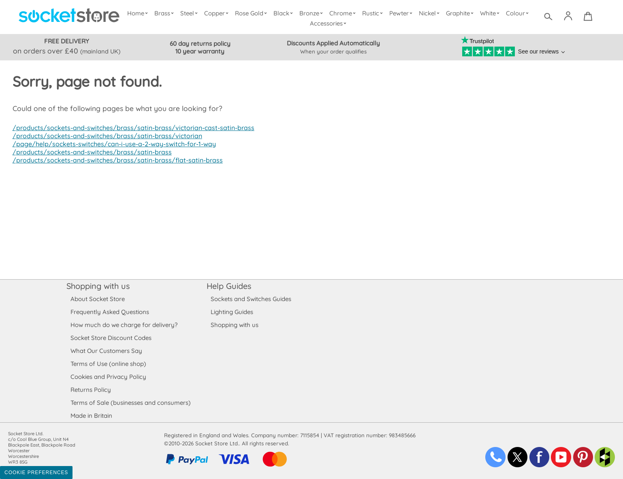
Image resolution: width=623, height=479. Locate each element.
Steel (191, 13)
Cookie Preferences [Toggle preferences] (36, 472)
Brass (166, 13)
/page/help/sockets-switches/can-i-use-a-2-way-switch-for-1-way (112, 144)
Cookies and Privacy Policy (108, 377)
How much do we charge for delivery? (123, 325)
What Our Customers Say (106, 351)
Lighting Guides (232, 312)
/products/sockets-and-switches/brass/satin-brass (90, 152)
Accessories (328, 23)
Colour (518, 13)
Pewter (402, 13)
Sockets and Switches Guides (251, 299)
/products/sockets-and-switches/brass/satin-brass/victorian (104, 136)
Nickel (430, 13)
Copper (218, 13)
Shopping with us (98, 286)
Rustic (373, 13)
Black (285, 13)
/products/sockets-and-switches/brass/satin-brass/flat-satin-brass (114, 160)
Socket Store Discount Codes (110, 338)
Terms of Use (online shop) (108, 364)
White (491, 13)
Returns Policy (90, 389)
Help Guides (229, 286)
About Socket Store (97, 299)
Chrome (343, 13)
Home (139, 13)
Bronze (312, 13)
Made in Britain (91, 415)
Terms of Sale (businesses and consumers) (130, 402)
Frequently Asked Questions (109, 312)
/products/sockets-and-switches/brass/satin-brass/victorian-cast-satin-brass (130, 128)
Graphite (461, 13)
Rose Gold (252, 13)
